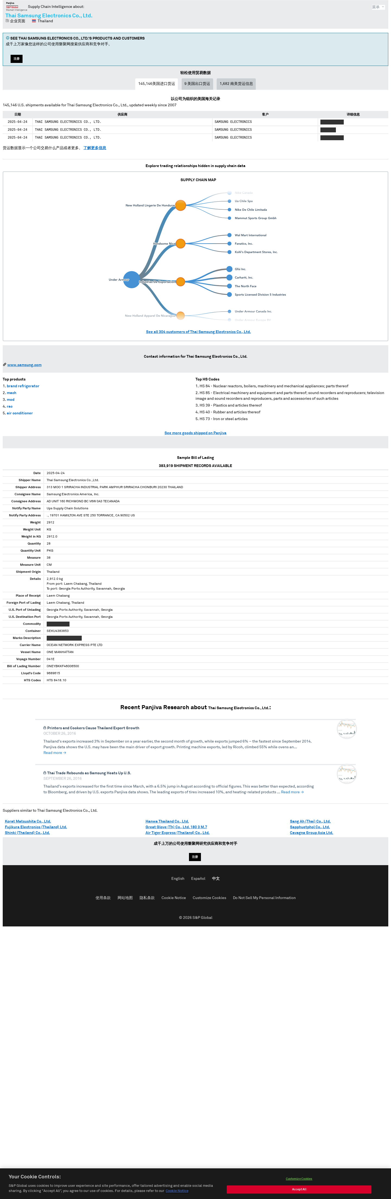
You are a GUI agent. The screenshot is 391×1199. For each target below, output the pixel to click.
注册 (17, 58)
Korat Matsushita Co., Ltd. (28, 821)
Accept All (299, 1189)
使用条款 (103, 898)
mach (11, 393)
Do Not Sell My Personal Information (264, 898)
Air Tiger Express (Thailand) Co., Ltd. (178, 833)
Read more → (54, 753)
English (177, 879)
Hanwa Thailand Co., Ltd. (167, 821)
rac (9, 406)
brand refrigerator (23, 386)
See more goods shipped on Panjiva (195, 433)
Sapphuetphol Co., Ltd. (310, 827)
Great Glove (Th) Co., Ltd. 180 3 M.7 (176, 827)
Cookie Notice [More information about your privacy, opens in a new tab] (177, 1191)
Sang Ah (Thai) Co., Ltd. (310, 821)
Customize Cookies (209, 898)
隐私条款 (147, 898)
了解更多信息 (94, 148)
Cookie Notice (174, 898)
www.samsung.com (24, 365)
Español (198, 879)
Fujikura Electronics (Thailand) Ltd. (36, 827)
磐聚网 (16, 6)
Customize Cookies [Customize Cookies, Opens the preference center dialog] (299, 1179)
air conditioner (20, 413)
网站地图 (125, 898)
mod (10, 400)
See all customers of (198, 332)
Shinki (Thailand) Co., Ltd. (27, 833)
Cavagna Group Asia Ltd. (311, 833)
